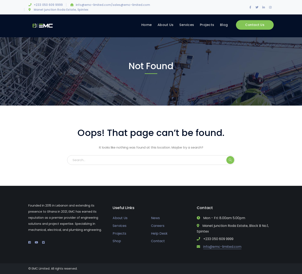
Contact (158, 241)
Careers (157, 225)
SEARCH (230, 160)
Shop (117, 241)
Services (119, 225)
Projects (119, 233)
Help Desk (159, 233)
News (155, 218)
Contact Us (254, 25)
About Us (120, 218)
